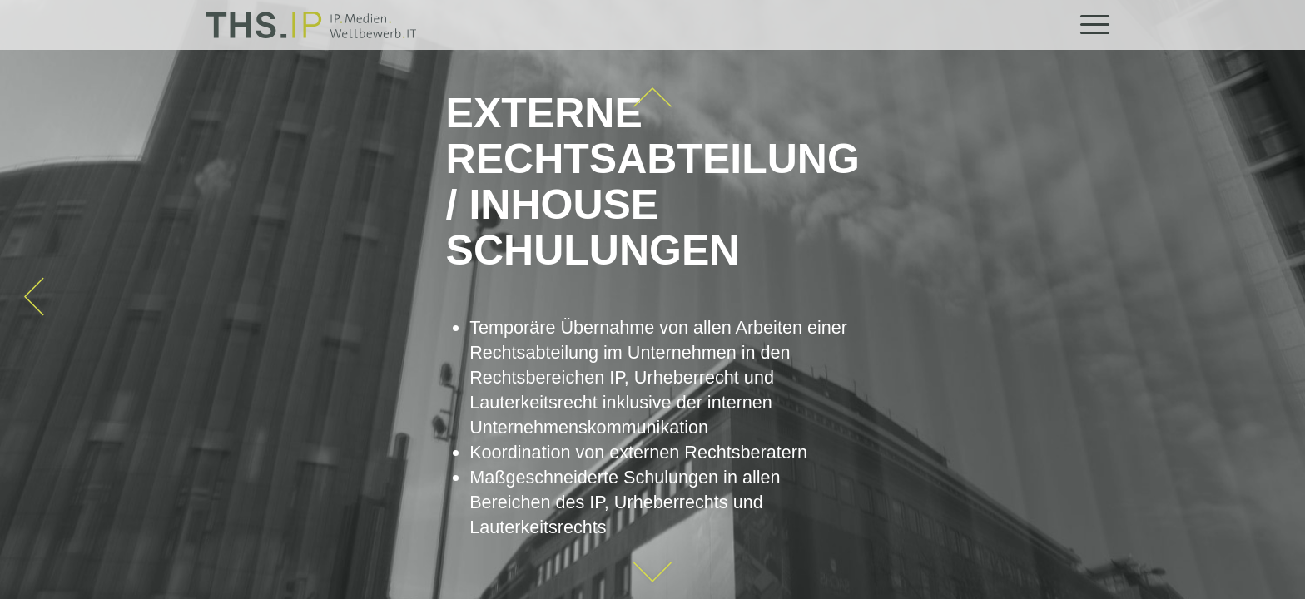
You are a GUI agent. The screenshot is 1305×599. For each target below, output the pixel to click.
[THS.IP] (311, 25)
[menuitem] (1089, 25)
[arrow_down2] (652, 572)
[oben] (652, 97)
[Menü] (1089, 25)
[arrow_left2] (34, 297)
